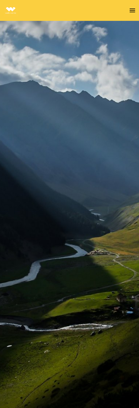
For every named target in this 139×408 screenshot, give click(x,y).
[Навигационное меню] (132, 10)
